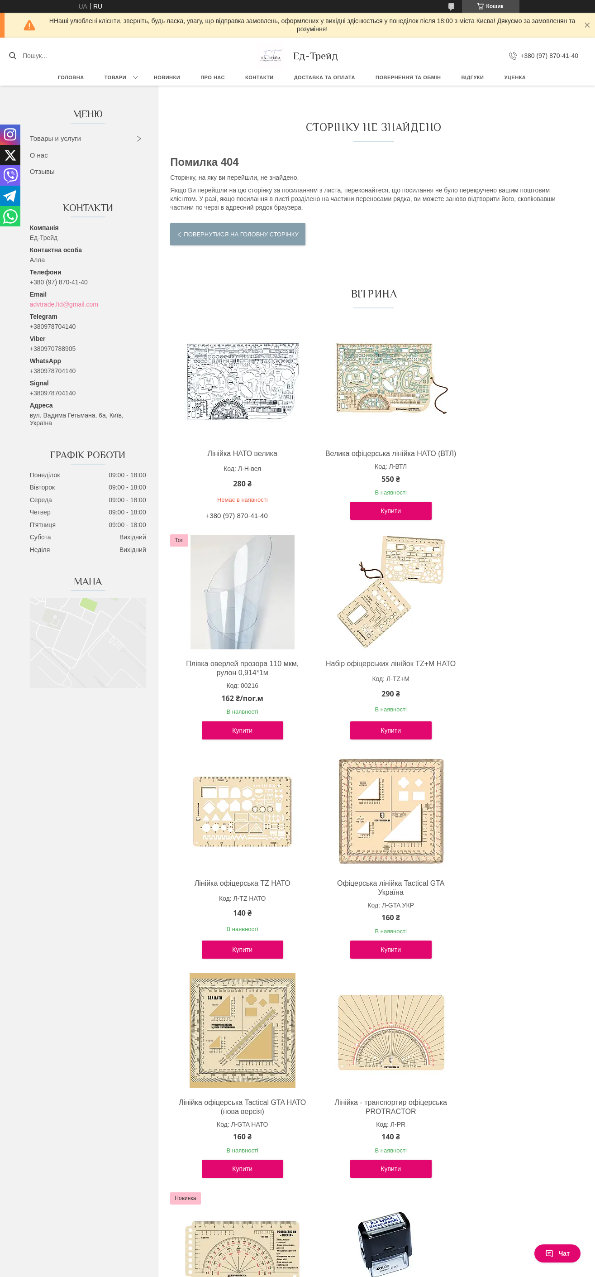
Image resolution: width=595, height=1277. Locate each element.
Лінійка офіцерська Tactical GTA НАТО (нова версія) (236, 896)
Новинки (167, 77)
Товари (116, 77)
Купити (372, 519)
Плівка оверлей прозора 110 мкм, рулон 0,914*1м (507, 458)
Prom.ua (339, 1260)
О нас (39, 155)
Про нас (212, 77)
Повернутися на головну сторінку (241, 234)
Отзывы (42, 171)
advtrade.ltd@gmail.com (64, 304)
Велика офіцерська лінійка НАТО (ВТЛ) (371, 458)
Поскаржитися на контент (276, 1268)
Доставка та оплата (324, 77)
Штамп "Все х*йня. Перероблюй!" (236, 1111)
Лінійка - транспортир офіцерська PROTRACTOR (371, 896)
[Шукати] (12, 55)
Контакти (259, 77)
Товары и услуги (55, 138)
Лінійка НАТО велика (236, 453)
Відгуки (472, 77)
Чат (557, 1253)
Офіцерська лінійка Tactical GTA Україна (507, 677)
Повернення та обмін (408, 77)
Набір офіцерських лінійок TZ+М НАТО (235, 677)
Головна (71, 77)
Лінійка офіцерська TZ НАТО (371, 673)
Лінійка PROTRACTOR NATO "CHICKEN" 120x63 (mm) (507, 896)
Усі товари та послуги (370, 1207)
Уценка (515, 77)
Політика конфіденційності (346, 1268)
